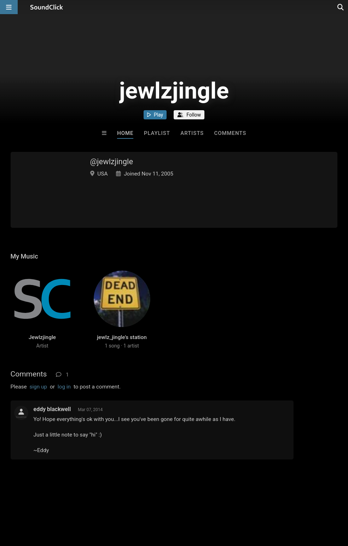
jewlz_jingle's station (122, 337)
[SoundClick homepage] (46, 7)
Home (125, 133)
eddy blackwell (52, 409)
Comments (230, 133)
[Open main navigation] (9, 7)
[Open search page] (341, 7)
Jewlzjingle (42, 337)
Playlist (157, 133)
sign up (38, 387)
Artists (192, 133)
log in (64, 387)
